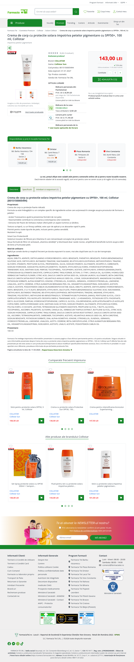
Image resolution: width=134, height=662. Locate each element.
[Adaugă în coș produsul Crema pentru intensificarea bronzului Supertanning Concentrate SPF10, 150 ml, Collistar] (121, 420)
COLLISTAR (60, 61)
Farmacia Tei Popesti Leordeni (79, 590)
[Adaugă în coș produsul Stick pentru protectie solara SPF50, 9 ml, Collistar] (41, 420)
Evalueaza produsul (56, 56)
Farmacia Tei (12, 30)
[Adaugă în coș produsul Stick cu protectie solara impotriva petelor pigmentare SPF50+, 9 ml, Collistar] (121, 497)
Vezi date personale (90, 530)
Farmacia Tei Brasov (79, 599)
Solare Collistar (51, 30)
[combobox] (53, 11)
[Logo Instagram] (17, 643)
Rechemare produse (16, 592)
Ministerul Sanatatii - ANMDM (51, 596)
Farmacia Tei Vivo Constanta (82, 578)
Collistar (40, 30)
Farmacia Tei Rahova (79, 581)
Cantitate (102, 72)
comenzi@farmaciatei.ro (113, 565)
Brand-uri (12, 588)
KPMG (117, 635)
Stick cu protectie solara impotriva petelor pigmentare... (107, 485)
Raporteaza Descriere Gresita (57, 350)
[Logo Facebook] (9, 643)
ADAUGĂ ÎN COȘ (107, 79)
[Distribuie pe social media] (10, 48)
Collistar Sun (60, 64)
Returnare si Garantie (17, 581)
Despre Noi (43, 559)
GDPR (123, 2)
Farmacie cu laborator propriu (21, 574)
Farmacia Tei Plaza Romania (82, 567)
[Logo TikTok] (21, 643)
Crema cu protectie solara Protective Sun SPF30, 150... (67, 408)
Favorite (89, 11)
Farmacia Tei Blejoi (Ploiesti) (82, 607)
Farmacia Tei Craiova (79, 603)
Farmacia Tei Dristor (79, 570)
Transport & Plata (15, 578)
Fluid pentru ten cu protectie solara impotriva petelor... (67, 485)
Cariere (41, 563)
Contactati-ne (13, 596)
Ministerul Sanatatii (46, 592)
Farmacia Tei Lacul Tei (79, 574)
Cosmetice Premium (27, 30)
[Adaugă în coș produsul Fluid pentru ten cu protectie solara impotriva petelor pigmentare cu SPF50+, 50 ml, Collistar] (81, 497)
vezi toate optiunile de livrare (63, 128)
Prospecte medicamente (49, 588)
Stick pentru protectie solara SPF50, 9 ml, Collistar (27, 408)
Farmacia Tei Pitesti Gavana (82, 596)
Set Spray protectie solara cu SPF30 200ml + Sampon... (27, 485)
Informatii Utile (111, 2)
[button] (63, 170)
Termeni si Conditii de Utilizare (21, 559)
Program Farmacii (96, 2)
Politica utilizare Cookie (48, 567)
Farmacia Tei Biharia (79, 585)
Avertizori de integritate (48, 578)
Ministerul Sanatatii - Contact (51, 599)
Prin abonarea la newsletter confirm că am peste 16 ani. (86, 527)
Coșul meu (103, 11)
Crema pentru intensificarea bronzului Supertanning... (107, 408)
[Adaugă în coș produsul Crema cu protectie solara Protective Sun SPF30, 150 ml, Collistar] (81, 420)
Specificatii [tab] (27, 189)
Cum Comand (14, 570)
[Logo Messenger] (13, 643)
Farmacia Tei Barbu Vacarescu (78, 561)
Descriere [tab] (14, 189)
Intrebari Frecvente (16, 585)
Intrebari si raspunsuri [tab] (47, 189)
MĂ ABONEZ (101, 537)
